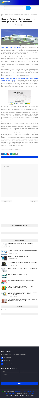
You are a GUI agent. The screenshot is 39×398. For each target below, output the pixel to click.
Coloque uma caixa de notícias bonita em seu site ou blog (21, 280)
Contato (32, 395)
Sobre (11, 395)
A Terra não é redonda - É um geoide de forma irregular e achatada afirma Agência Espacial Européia (21, 287)
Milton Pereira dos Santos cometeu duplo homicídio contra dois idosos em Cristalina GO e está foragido (22, 300)
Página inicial (4, 14)
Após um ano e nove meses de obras (11, 47)
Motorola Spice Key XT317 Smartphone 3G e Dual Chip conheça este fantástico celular (22, 263)
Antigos (33, 201)
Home (7, 395)
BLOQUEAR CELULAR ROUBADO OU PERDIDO (18, 256)
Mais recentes (7, 201)
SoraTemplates (31, 393)
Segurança (10, 14)
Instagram (22, 395)
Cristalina (4, 149)
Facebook (16, 395)
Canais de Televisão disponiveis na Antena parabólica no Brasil (22, 268)
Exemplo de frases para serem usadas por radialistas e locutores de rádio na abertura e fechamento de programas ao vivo (22, 245)
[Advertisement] (19, 212)
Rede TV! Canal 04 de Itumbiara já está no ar (18, 274)
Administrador (5, 25)
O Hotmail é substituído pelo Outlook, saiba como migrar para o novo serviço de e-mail (22, 251)
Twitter (27, 395)
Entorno (11, 149)
